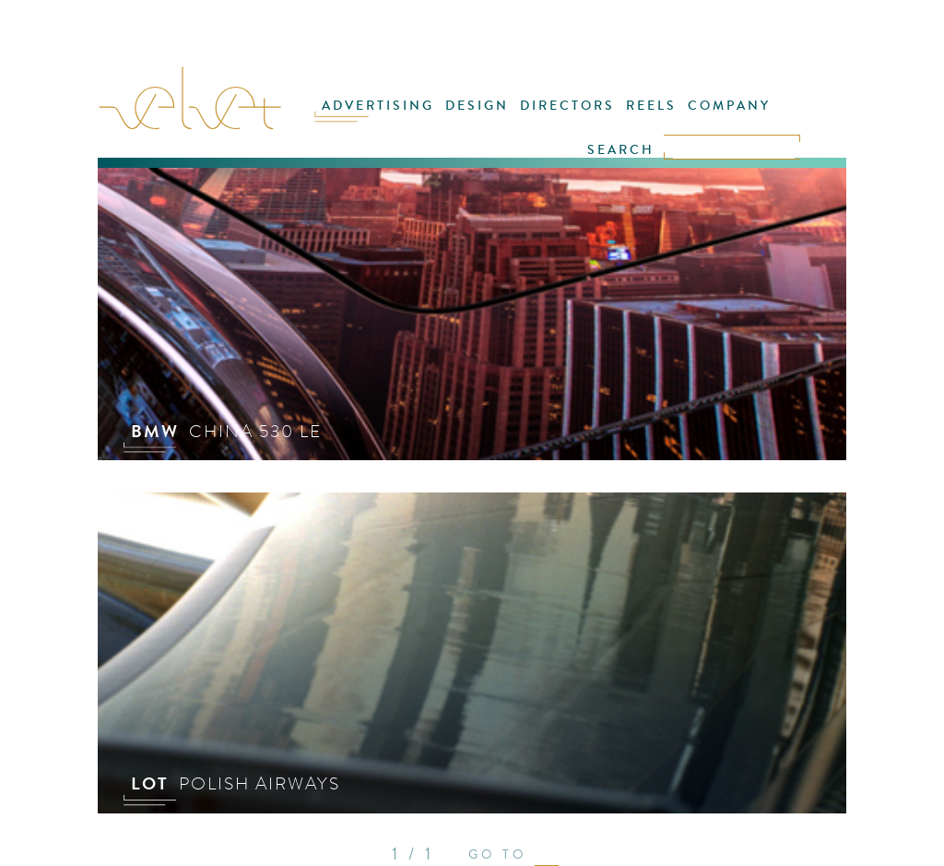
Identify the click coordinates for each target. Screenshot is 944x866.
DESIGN (477, 105)
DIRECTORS (567, 105)
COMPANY (729, 105)
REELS (651, 105)
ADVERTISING (378, 105)
